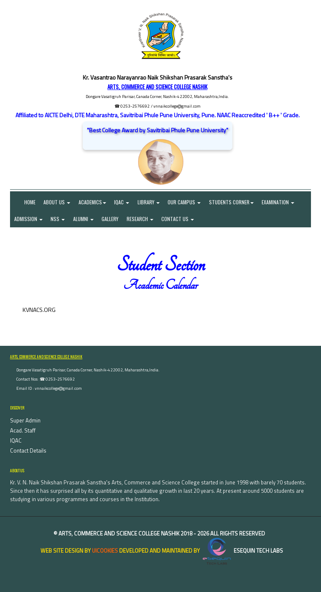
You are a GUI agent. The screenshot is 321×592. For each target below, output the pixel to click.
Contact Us (179, 218)
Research (140, 218)
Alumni (84, 218)
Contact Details (28, 451)
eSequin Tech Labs (242, 550)
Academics (93, 202)
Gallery (110, 218)
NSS (58, 218)
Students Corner (232, 202)
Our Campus (185, 202)
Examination (279, 202)
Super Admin (25, 421)
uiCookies (105, 550)
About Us (57, 202)
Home (25, 202)
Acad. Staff (23, 431)
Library (149, 202)
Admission (28, 218)
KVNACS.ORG (39, 309)
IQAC (122, 202)
